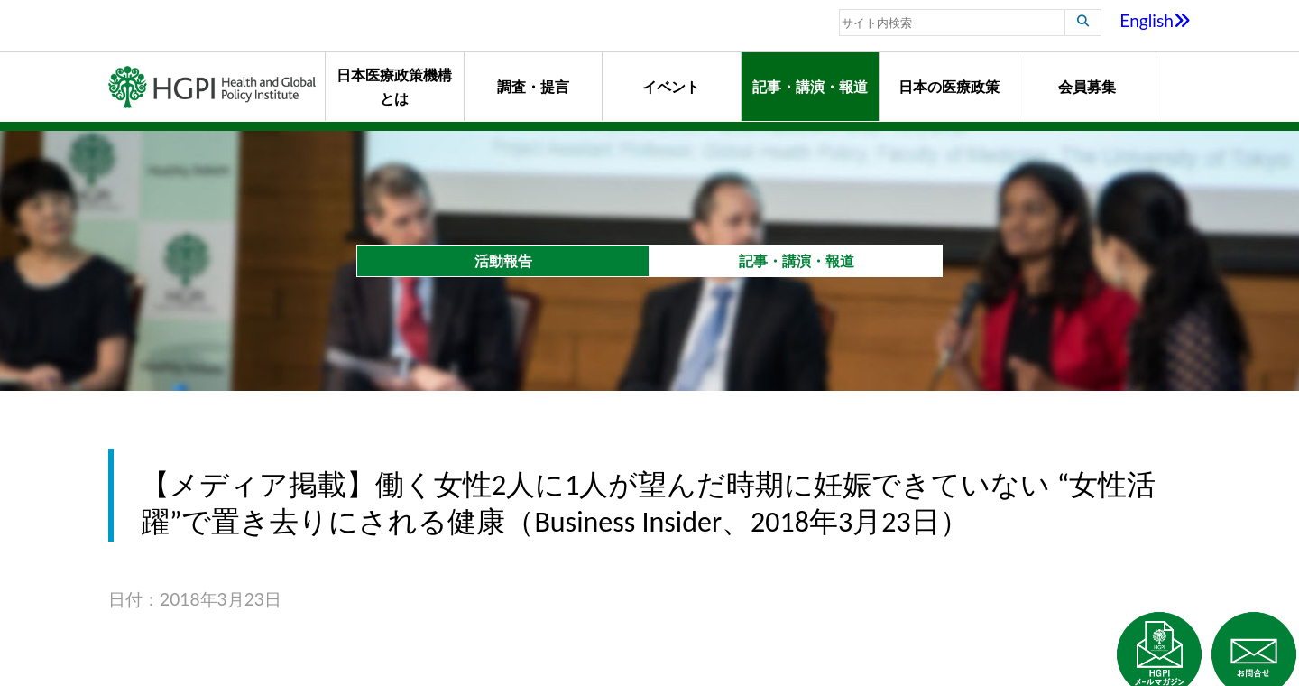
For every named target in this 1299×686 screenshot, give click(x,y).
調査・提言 (533, 86)
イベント (671, 86)
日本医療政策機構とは (394, 86)
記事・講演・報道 (810, 86)
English (1155, 20)
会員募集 (1087, 86)
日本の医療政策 (949, 86)
